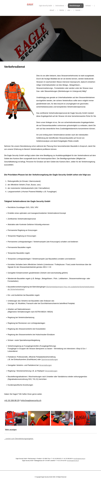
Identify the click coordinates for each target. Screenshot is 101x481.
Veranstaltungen (45, 365)
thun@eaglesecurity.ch (79, 458)
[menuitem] (46, 5)
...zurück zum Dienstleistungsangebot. (19, 439)
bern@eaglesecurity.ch (73, 460)
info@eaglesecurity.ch (31, 400)
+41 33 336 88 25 (11, 400)
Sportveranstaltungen (49, 359)
